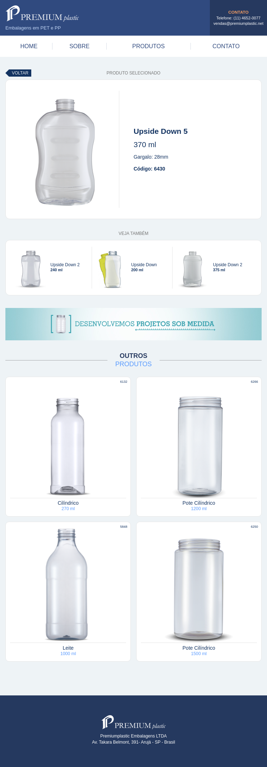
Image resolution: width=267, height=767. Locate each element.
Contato (226, 46)
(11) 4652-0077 (247, 18)
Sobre (79, 46)
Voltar (20, 73)
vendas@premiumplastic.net (238, 23)
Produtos (148, 46)
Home (28, 46)
